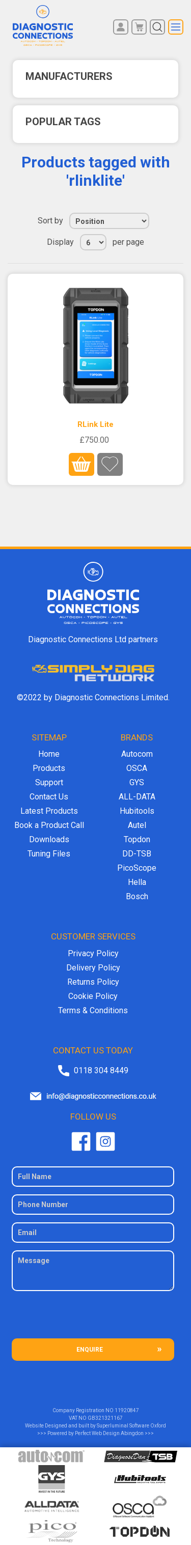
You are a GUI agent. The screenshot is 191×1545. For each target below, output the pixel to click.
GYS (136, 782)
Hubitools (137, 811)
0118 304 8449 (101, 1070)
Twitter (105, 1141)
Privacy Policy (93, 953)
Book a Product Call (49, 825)
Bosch (137, 896)
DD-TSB (136, 854)
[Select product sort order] (109, 221)
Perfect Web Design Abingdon (109, 1433)
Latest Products (49, 811)
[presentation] (93, 1318)
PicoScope (136, 868)
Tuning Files (49, 854)
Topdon (137, 839)
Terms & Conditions (93, 1010)
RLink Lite (95, 424)
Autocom (137, 754)
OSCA (136, 768)
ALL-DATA (137, 797)
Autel (137, 825)
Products (49, 768)
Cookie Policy (93, 996)
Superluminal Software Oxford (131, 1425)
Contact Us (49, 797)
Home (49, 754)
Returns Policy (93, 982)
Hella (137, 882)
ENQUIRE (89, 1349)
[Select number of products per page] (93, 242)
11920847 (127, 1410)
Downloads (49, 839)
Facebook (81, 1141)
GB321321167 (105, 1418)
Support (49, 782)
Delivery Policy (93, 967)
